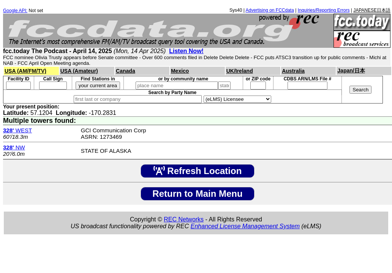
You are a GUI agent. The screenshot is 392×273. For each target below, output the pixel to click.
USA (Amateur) (79, 71)
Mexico (180, 71)
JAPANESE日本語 (371, 10)
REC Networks (184, 219)
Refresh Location (197, 171)
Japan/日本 (351, 70)
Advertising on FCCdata (269, 10)
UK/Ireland (239, 71)
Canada (125, 71)
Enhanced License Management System (245, 226)
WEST (17, 130)
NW (14, 147)
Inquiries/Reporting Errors (324, 10)
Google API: (15, 10)
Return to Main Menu (197, 193)
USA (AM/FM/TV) (25, 71)
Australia (293, 71)
